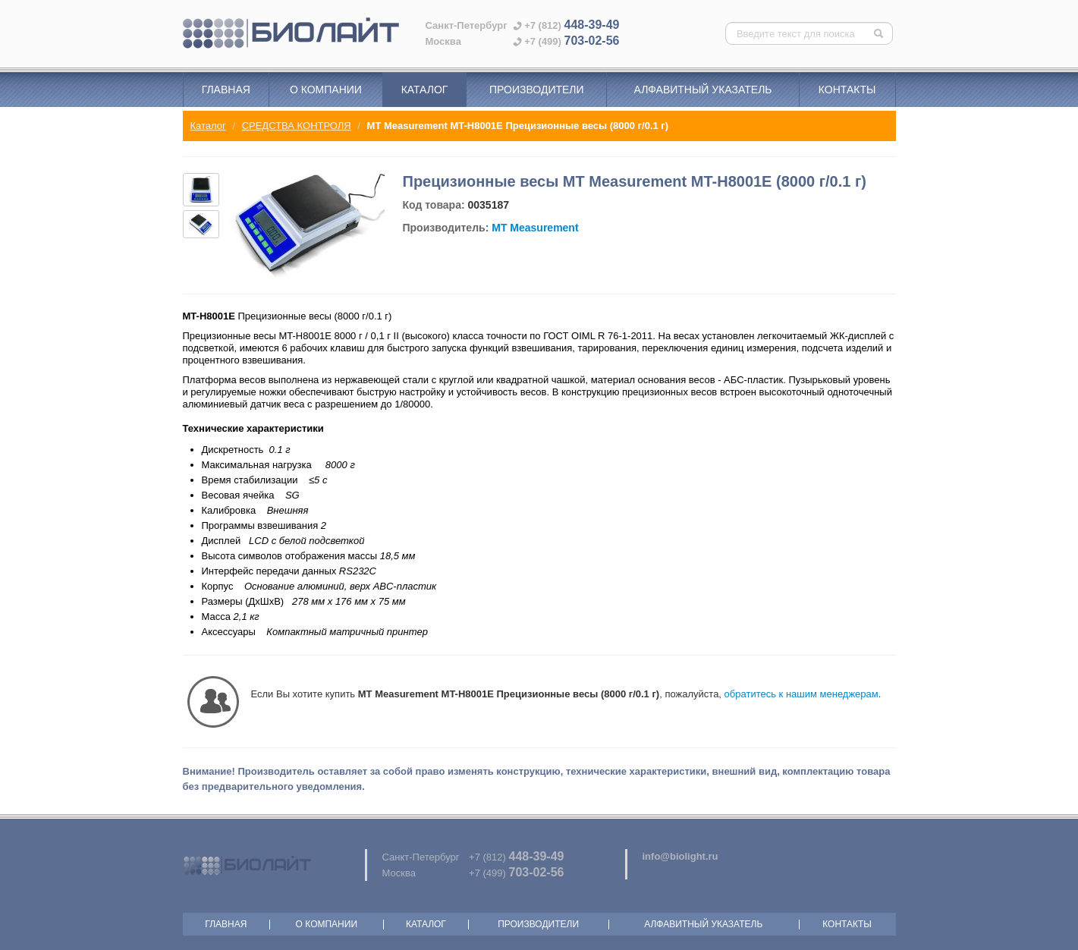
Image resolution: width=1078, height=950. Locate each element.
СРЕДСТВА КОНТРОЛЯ (296, 125)
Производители (536, 89)
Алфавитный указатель (703, 89)
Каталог (424, 89)
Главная (226, 89)
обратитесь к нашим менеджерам (801, 694)
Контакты (847, 89)
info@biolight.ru (680, 856)
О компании (326, 89)
